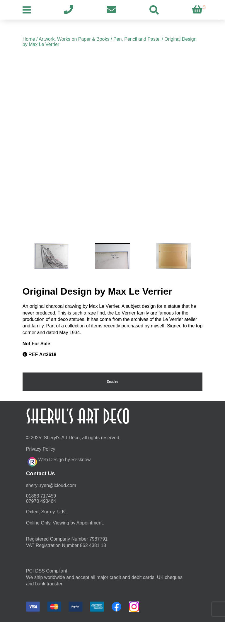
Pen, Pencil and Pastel (137, 39)
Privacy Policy (40, 449)
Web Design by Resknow (59, 461)
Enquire (112, 381)
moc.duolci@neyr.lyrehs (51, 485)
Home (29, 39)
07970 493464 (41, 501)
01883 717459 (41, 495)
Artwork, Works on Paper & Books (74, 39)
